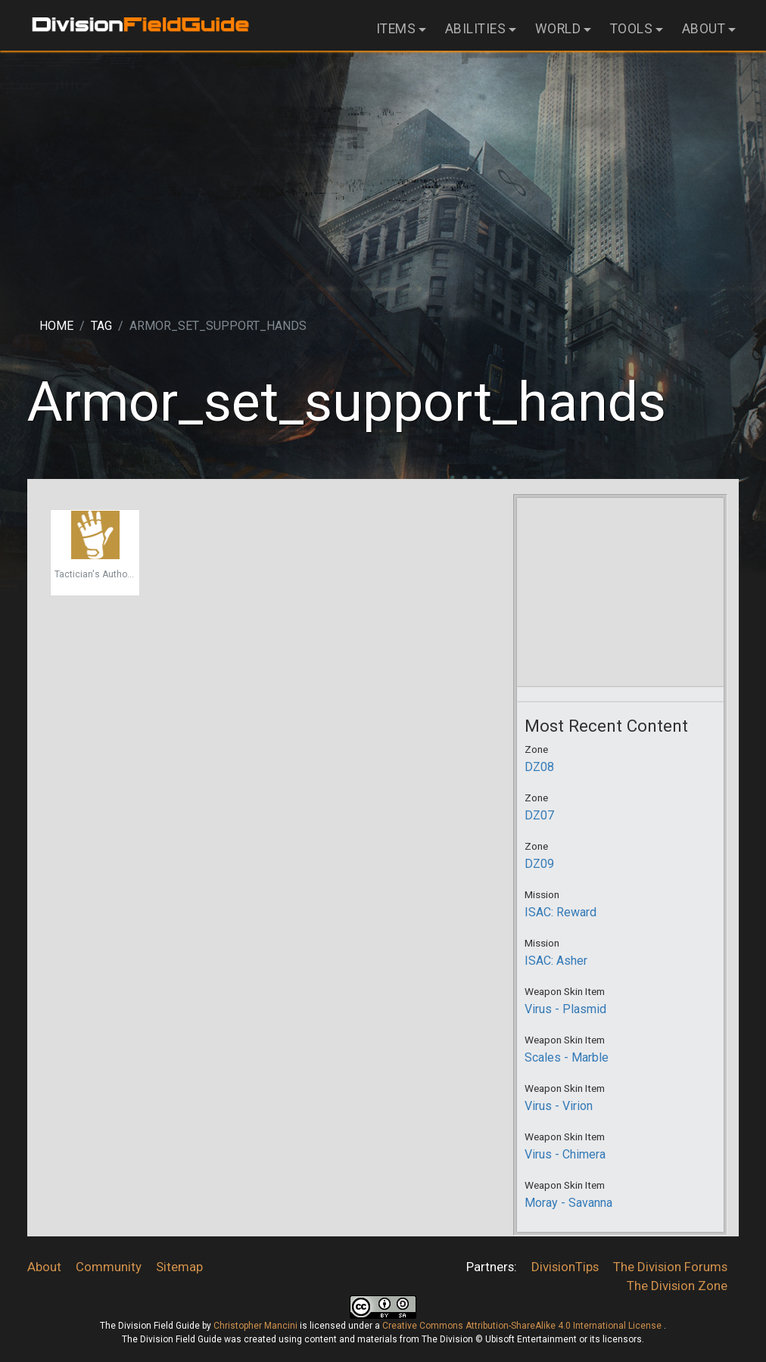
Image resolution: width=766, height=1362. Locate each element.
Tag (101, 326)
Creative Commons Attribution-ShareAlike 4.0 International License (523, 1325)
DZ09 (539, 864)
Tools (631, 28)
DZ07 (539, 815)
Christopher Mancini (255, 1325)
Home (56, 326)
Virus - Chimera (565, 1154)
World (558, 28)
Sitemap (179, 1266)
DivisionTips (565, 1266)
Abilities (475, 28)
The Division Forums (670, 1266)
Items (396, 28)
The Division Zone (677, 1285)
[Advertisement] (383, 172)
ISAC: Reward (560, 912)
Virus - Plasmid (565, 1009)
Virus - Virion (559, 1106)
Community (109, 1266)
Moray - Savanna (568, 1203)
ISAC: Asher (556, 960)
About (704, 28)
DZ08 (539, 767)
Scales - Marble (567, 1057)
